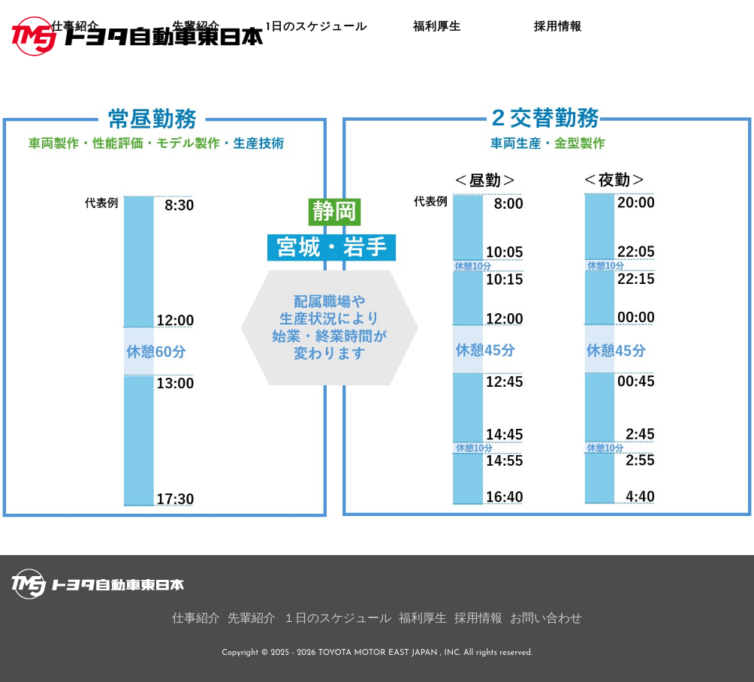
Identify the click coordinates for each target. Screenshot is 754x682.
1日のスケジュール (317, 86)
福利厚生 (437, 86)
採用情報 (558, 86)
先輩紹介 (196, 86)
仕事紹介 (75, 86)
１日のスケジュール (337, 619)
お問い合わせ (546, 619)
